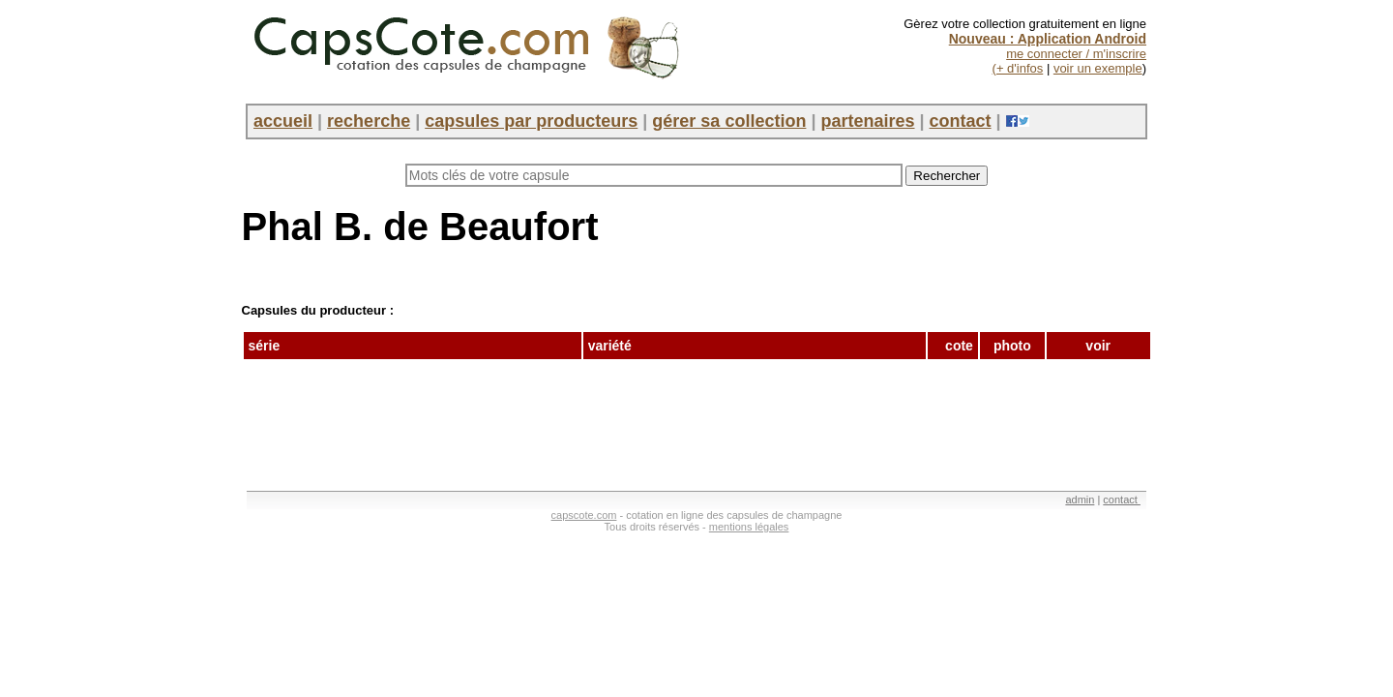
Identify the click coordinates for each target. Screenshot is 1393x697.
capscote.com (584, 515)
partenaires (867, 121)
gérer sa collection (729, 121)
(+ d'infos (1018, 68)
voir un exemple (1097, 68)
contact (961, 121)
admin (1079, 499)
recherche (368, 121)
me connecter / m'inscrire (1076, 53)
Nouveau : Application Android (1047, 38)
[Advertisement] (594, 417)
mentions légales (749, 526)
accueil (282, 121)
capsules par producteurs (531, 121)
